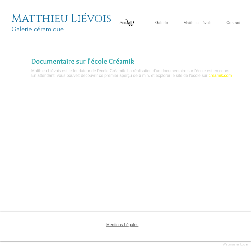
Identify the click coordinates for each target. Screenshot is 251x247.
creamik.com (220, 75)
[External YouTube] (133, 148)
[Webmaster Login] (235, 244)
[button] (130, 22)
